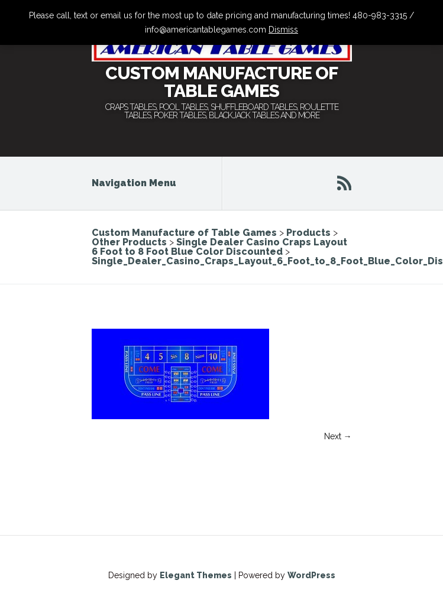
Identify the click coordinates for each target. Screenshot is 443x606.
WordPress (311, 575)
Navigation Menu (142, 183)
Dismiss (283, 29)
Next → (338, 436)
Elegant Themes (196, 575)
